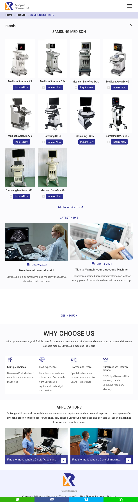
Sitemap (111, 493)
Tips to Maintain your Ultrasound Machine (101, 269)
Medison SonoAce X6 (53, 190)
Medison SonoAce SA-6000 (52, 83)
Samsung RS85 (85, 136)
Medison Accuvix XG (117, 81)
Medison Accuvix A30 (20, 135)
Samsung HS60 (52, 136)
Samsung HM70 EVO (117, 135)
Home (9, 15)
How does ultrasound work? (36, 270)
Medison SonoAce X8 (20, 81)
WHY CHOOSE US (69, 333)
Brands (21, 15)
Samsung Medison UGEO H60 (20, 192)
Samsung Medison (42, 15)
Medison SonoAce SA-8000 (85, 83)
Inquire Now (21, 87)
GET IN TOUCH (69, 315)
